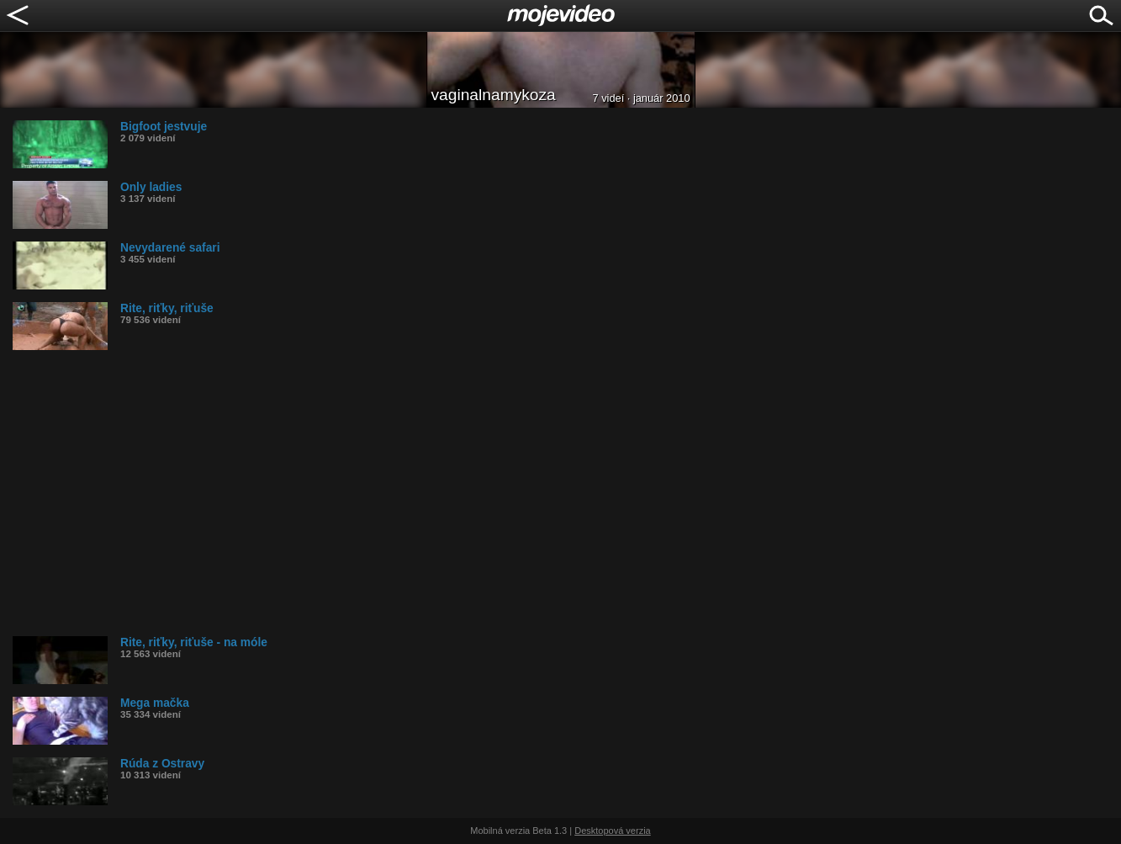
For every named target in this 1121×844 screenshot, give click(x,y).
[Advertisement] (517, 493)
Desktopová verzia (612, 830)
